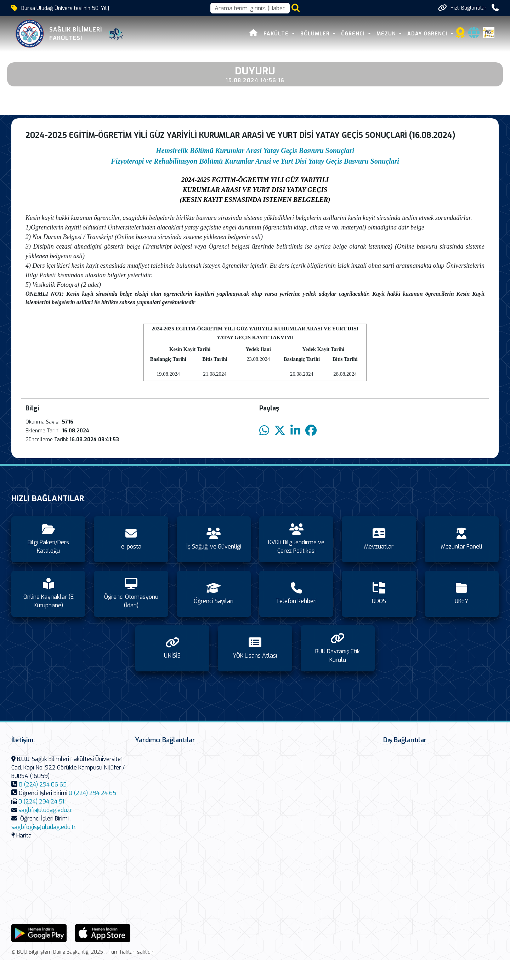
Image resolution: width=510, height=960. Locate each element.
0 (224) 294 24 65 (92, 793)
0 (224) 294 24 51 (41, 801)
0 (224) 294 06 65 (43, 784)
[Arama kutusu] (250, 8)
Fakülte (277, 33)
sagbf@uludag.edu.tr (45, 810)
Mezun (387, 33)
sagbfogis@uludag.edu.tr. (43, 827)
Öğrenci (354, 33)
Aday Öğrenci (428, 33)
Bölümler (316, 33)
